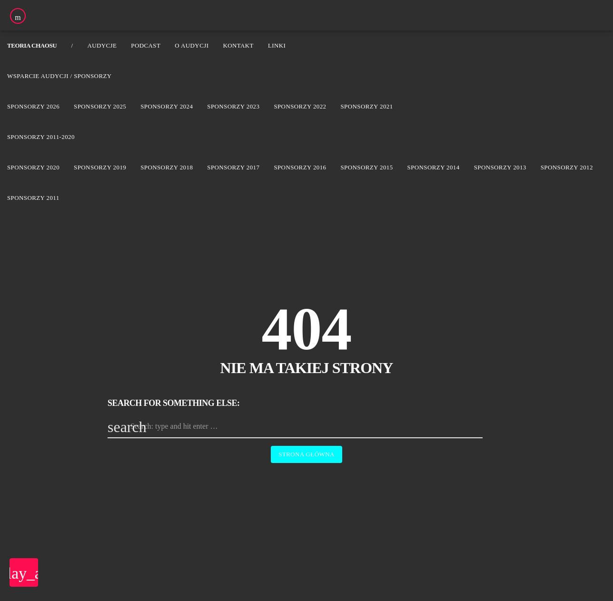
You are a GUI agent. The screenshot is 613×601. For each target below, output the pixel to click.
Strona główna (306, 454)
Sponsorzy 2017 (233, 167)
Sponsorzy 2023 (233, 106)
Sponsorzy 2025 (100, 106)
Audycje (102, 45)
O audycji (191, 45)
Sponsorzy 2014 (433, 167)
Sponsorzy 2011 (33, 197)
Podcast (145, 45)
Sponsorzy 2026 (33, 106)
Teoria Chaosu (32, 45)
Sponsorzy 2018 (166, 167)
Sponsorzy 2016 (300, 167)
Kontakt (238, 45)
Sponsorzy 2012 (567, 167)
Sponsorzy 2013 (500, 167)
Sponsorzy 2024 (166, 106)
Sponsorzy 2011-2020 (41, 136)
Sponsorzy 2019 (100, 167)
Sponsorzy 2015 (366, 167)
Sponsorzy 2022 (300, 106)
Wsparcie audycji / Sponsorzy (59, 75)
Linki (277, 45)
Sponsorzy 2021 (366, 106)
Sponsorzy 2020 (33, 167)
